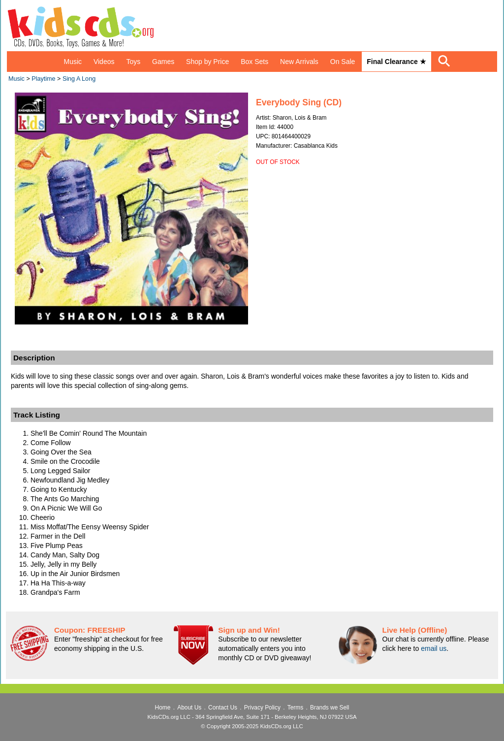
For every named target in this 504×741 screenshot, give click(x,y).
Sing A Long (79, 78)
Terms (295, 707)
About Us (189, 707)
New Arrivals (299, 61)
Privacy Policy (262, 707)
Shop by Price (207, 61)
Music (72, 61)
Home (163, 707)
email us (433, 648)
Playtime (43, 78)
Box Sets (254, 61)
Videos (104, 61)
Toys (133, 61)
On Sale (342, 61)
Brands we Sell (329, 707)
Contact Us (222, 707)
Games (163, 61)
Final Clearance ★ (396, 61)
